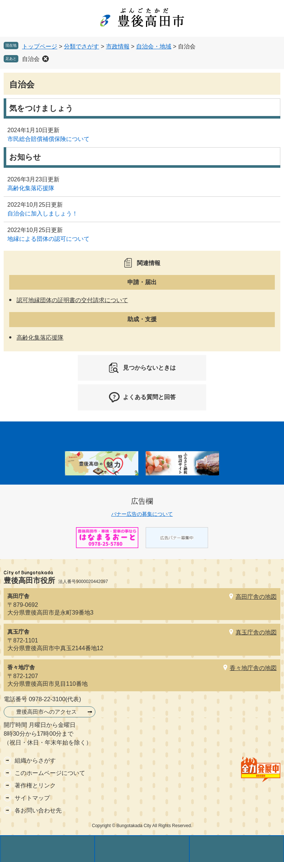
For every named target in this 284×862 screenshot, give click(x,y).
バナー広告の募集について (142, 514)
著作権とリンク (35, 785)
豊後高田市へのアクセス (46, 712)
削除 (45, 58)
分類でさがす (81, 46)
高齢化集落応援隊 (30, 188)
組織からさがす (35, 760)
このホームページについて (50, 773)
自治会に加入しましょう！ (42, 213)
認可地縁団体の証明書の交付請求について (72, 300)
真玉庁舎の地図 (256, 632)
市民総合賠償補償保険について (48, 139)
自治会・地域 (153, 46)
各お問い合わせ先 (38, 810)
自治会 (31, 59)
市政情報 (118, 46)
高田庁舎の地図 (256, 597)
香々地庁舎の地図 (253, 668)
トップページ (39, 46)
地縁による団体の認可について (48, 239)
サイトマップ (32, 798)
